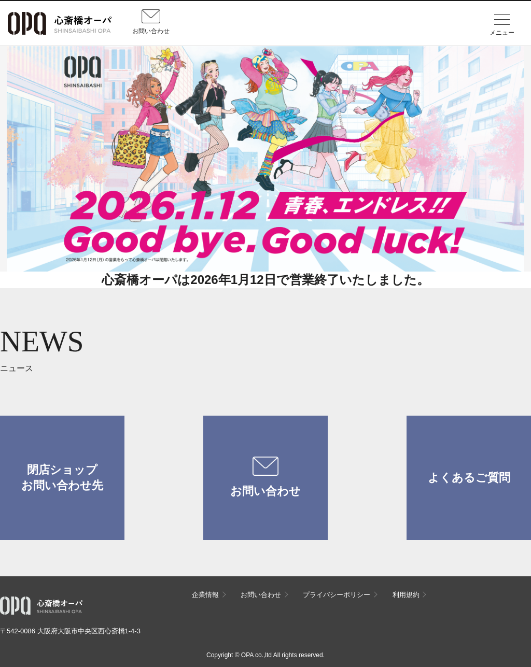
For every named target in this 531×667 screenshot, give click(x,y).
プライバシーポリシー (336, 595)
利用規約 (406, 595)
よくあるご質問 (469, 477)
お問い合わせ (265, 477)
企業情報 (205, 595)
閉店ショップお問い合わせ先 (62, 477)
